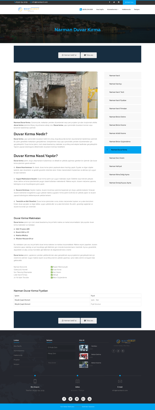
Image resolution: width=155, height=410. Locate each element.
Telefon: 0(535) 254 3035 (35, 390)
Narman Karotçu (115, 84)
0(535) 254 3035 (21, 2)
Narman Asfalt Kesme (117, 133)
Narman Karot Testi (116, 92)
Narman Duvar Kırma (119, 150)
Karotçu (94, 346)
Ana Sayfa (100, 9)
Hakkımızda (126, 9)
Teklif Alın (129, 2)
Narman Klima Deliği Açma (119, 174)
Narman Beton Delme (117, 117)
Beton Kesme (96, 363)
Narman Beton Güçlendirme (120, 142)
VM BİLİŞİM (78, 406)
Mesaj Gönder (52, 363)
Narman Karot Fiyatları (117, 100)
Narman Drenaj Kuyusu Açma (120, 183)
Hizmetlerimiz (113, 9)
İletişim (136, 9)
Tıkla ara (88, 55)
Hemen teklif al (69, 55)
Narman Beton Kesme (117, 125)
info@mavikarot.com (39, 2)
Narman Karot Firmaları (118, 108)
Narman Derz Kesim (116, 158)
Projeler (17, 360)
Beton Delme (96, 354)
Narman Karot (114, 76)
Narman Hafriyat (115, 166)
